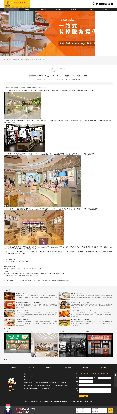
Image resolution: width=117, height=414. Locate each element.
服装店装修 (61, 331)
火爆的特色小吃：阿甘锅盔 (22, 311)
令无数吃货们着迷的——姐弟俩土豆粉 (80, 302)
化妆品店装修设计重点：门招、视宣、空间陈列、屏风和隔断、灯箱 (28, 59)
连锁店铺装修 (26, 87)
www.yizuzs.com (76, 79)
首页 (11, 9)
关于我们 (89, 9)
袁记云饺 (6, 331)
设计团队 (58, 9)
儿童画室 (33, 331)
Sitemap (86, 401)
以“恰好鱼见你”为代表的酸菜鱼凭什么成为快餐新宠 (28, 302)
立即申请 (110, 410)
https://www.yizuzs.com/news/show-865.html (19, 271)
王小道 (87, 331)
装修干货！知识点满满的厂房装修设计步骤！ (18, 261)
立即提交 (83, 396)
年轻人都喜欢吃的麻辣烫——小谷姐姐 (80, 319)
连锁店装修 (43, 9)
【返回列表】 (7, 266)
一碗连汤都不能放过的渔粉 (22, 319)
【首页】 (13, 266)
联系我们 (104, 9)
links (91, 401)
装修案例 (27, 9)
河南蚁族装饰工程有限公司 (31, 401)
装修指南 (73, 9)
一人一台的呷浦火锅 (21, 293)
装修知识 (9, 59)
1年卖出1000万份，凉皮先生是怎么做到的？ (81, 311)
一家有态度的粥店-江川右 (77, 293)
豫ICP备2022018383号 (78, 401)
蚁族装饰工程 (65, 79)
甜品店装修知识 (11, 259)
